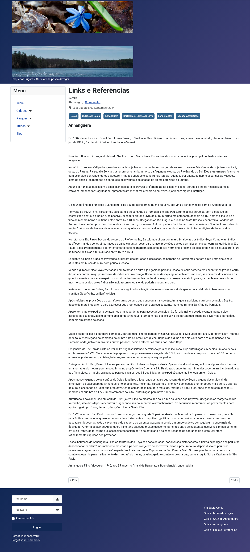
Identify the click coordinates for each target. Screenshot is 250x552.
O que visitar (93, 102)
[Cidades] (29, 111)
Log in (37, 527)
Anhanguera (111, 116)
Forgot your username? (26, 540)
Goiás (74, 116)
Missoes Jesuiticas (188, 116)
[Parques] (30, 118)
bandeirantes (165, 116)
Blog (19, 133)
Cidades (22, 111)
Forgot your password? (26, 536)
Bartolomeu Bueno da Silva (138, 116)
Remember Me (25, 518)
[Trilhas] (28, 126)
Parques (22, 118)
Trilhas (21, 126)
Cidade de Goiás (91, 116)
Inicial (20, 103)
